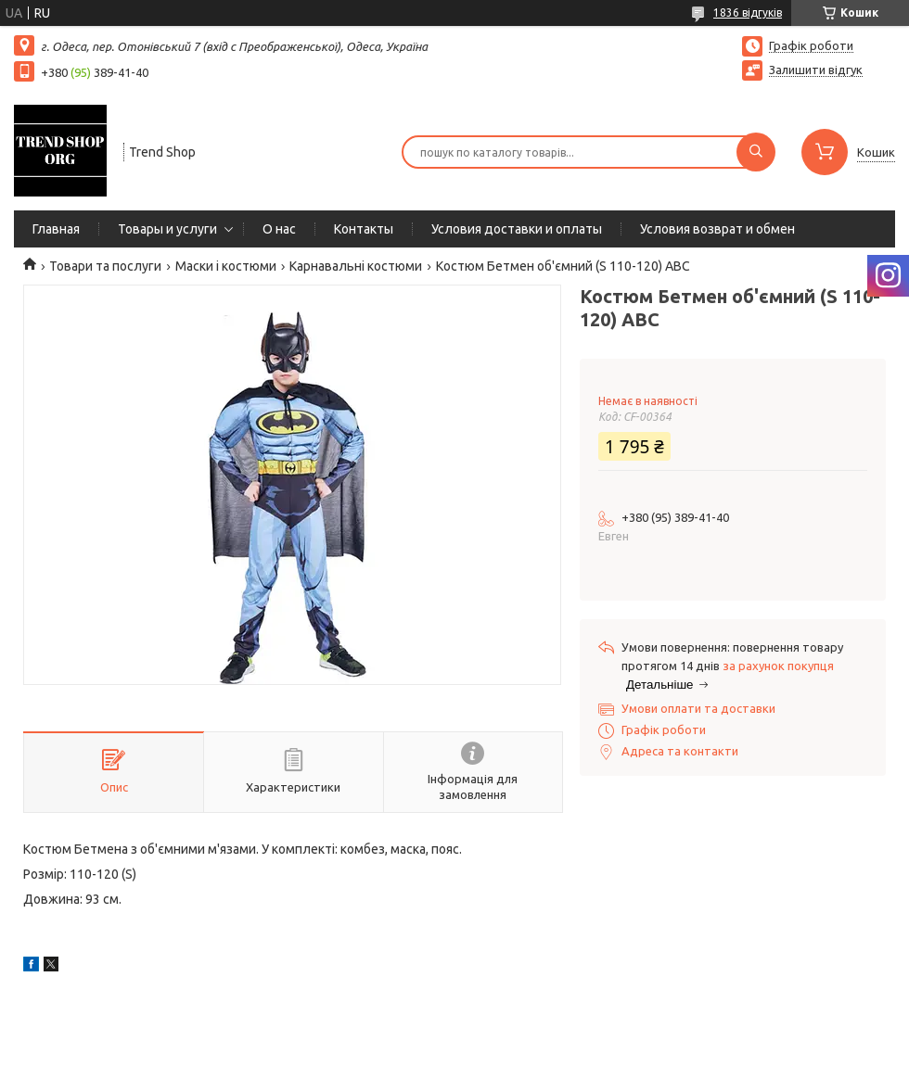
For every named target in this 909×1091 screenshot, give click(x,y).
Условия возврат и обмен (717, 228)
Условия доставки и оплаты (516, 228)
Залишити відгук (816, 69)
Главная (56, 228)
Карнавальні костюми (355, 266)
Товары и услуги (167, 228)
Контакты (363, 228)
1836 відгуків (747, 12)
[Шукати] (755, 152)
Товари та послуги (105, 266)
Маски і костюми (225, 266)
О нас (279, 228)
